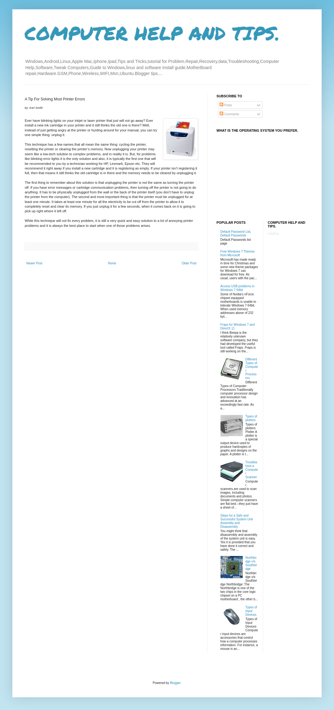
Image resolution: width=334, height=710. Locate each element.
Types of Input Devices (251, 611)
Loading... (274, 233)
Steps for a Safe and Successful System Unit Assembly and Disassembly (237, 521)
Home (112, 263)
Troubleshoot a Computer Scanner (252, 470)
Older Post (189, 263)
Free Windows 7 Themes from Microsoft (238, 253)
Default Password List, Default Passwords (236, 233)
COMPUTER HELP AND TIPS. (152, 33)
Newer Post (34, 263)
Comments (229, 114)
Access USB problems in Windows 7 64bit (238, 288)
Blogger (175, 683)
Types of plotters (251, 418)
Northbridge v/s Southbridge (251, 563)
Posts (226, 105)
